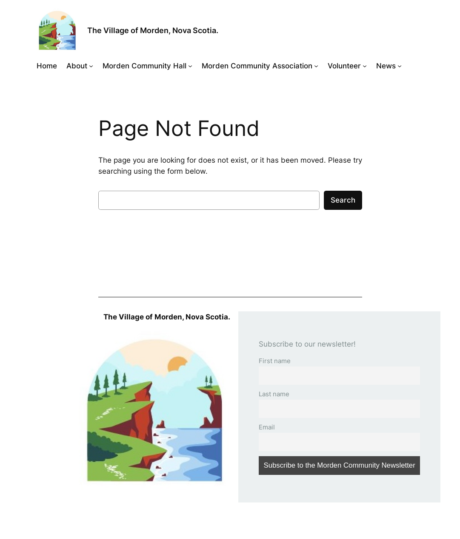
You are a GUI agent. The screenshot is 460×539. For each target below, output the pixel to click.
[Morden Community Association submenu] (316, 66)
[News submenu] (399, 66)
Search (343, 200)
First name (275, 361)
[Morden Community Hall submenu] (190, 66)
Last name (274, 394)
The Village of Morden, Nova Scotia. (152, 30)
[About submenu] (91, 66)
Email (267, 427)
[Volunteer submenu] (365, 66)
